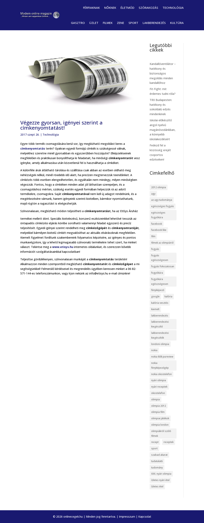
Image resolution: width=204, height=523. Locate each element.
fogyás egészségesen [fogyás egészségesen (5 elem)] (159, 258)
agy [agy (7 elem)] (153, 193)
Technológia (173, 8)
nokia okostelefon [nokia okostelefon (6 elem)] (161, 374)
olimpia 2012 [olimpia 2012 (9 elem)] (158, 405)
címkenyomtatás (32, 148)
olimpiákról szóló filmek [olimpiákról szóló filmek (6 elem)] (161, 433)
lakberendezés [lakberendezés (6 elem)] (159, 315)
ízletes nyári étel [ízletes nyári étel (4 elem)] (160, 480)
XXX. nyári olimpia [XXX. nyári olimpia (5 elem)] (161, 473)
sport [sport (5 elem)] (154, 448)
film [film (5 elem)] (153, 236)
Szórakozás (148, 8)
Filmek (108, 23)
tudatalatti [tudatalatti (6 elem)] (157, 461)
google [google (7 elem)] (155, 296)
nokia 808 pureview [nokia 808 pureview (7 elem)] (162, 356)
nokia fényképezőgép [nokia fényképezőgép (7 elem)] (160, 365)
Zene (120, 23)
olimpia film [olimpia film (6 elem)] (158, 412)
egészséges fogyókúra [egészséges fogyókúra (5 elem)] (158, 215)
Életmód (127, 8)
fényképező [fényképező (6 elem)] (157, 290)
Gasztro (78, 23)
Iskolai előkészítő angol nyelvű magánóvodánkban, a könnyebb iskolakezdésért (163, 129)
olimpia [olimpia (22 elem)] (155, 399)
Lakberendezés (154, 23)
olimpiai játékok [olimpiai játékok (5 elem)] (160, 418)
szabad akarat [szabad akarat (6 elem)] (159, 454)
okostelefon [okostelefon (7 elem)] (158, 393)
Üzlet (93, 23)
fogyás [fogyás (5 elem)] (155, 249)
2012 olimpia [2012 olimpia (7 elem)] (158, 187)
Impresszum (127, 516)
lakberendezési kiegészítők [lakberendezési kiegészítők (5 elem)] (160, 335)
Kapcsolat (144, 516)
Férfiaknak (91, 8)
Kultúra (177, 23)
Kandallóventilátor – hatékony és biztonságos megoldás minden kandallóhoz (163, 73)
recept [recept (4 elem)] (155, 442)
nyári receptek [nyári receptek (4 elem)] (159, 386)
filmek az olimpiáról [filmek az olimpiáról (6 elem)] (162, 242)
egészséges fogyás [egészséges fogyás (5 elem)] (162, 206)
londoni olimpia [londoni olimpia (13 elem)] (160, 344)
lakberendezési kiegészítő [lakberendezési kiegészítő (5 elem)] (160, 324)
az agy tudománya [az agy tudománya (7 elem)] (161, 200)
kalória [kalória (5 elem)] (168, 296)
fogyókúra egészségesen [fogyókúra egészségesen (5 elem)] (159, 281)
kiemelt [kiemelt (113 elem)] (155, 309)
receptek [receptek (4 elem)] (169, 442)
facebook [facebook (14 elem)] (156, 223)
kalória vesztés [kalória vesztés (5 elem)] (159, 303)
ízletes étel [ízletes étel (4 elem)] (157, 486)
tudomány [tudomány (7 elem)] (157, 467)
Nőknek (110, 8)
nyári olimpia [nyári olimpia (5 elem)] (158, 380)
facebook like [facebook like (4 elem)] (158, 230)
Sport (133, 23)
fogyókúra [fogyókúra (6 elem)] (157, 272)
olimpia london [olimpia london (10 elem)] (160, 424)
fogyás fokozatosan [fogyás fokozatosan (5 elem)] (162, 266)
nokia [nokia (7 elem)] (154, 350)
